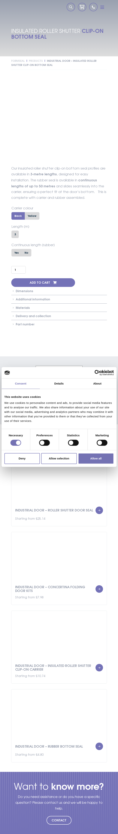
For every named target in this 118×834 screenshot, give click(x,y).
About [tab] (97, 383)
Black (18, 216)
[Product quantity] (18, 270)
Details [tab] (59, 383)
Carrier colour (22, 208)
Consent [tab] (20, 383)
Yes (16, 252)
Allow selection (59, 458)
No (26, 252)
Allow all (96, 458)
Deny (22, 458)
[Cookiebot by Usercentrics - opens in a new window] (97, 373)
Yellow (32, 216)
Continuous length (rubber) (33, 245)
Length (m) (20, 226)
